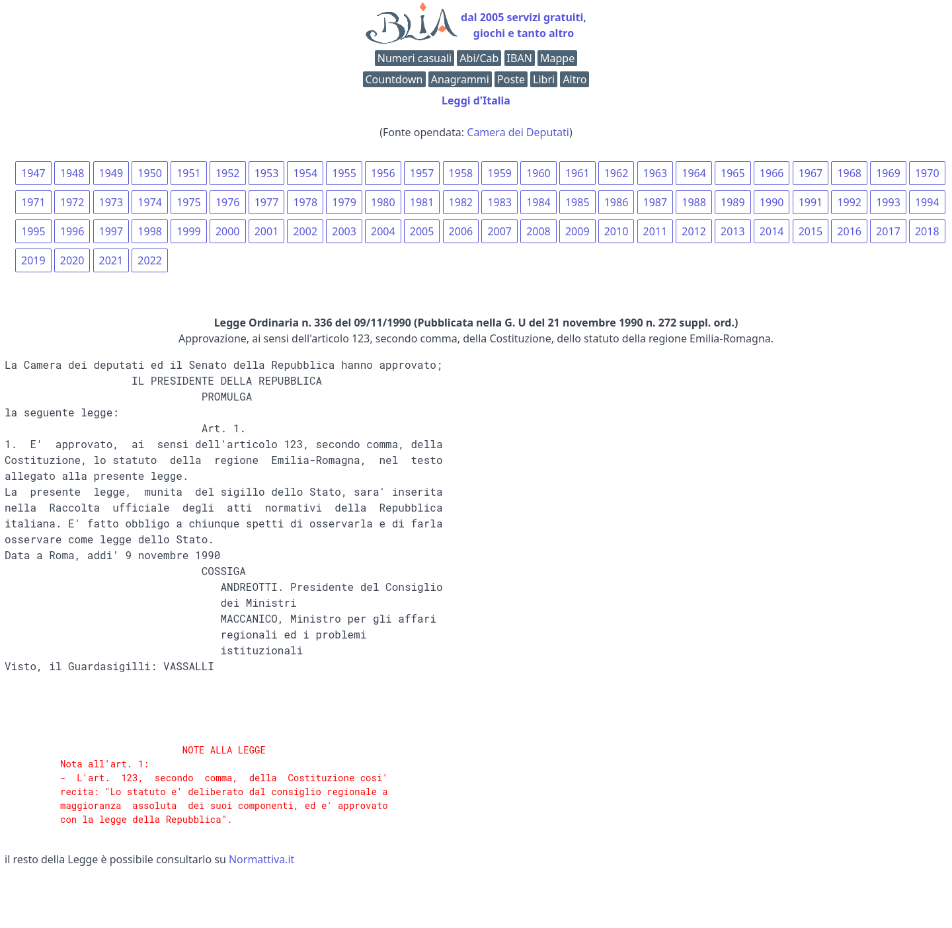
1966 (772, 173)
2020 (72, 260)
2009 (577, 231)
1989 (733, 202)
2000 (228, 231)
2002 (305, 231)
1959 (499, 173)
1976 (228, 202)
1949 (111, 173)
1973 (111, 202)
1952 (228, 173)
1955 (344, 173)
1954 (305, 173)
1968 (849, 173)
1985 (577, 202)
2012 (694, 231)
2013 (733, 231)
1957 (422, 173)
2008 (538, 231)
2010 (616, 231)
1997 (111, 231)
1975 (189, 202)
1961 (577, 173)
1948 (72, 173)
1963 (655, 173)
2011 (655, 231)
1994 (927, 202)
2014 (772, 231)
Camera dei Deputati (518, 132)
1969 (888, 173)
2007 (499, 231)
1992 (849, 202)
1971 (33, 202)
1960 (538, 173)
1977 (267, 202)
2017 (888, 231)
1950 (150, 173)
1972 (72, 202)
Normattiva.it (261, 859)
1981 (422, 202)
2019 (33, 260)
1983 (499, 202)
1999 (189, 231)
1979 (344, 202)
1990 (772, 202)
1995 (33, 231)
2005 (422, 231)
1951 (189, 173)
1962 (616, 173)
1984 (538, 202)
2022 (150, 260)
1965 (733, 173)
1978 (305, 202)
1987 (655, 202)
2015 (811, 231)
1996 (72, 231)
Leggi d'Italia (476, 100)
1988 (694, 202)
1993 (888, 202)
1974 (150, 202)
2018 (927, 231)
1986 (616, 202)
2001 (267, 231)
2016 (849, 231)
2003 (344, 231)
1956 (383, 173)
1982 (461, 202)
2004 (383, 231)
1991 (811, 202)
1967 (811, 173)
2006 (461, 231)
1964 (694, 173)
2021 (111, 260)
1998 (150, 231)
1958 (461, 173)
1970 (927, 173)
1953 (267, 173)
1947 (33, 173)
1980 (383, 202)
